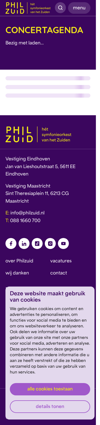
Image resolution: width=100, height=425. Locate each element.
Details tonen (50, 407)
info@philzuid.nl (27, 213)
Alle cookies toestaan (50, 389)
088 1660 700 (25, 221)
